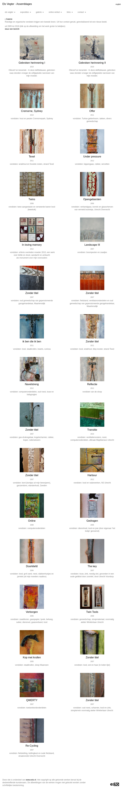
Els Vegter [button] (10, 12)
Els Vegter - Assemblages (17, 4)
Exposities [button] (25, 12)
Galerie (8, 19)
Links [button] (70, 12)
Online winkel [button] (55, 12)
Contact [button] (82, 12)
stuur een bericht (12, 29)
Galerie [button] (40, 12)
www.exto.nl (31, 780)
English (118, 4)
